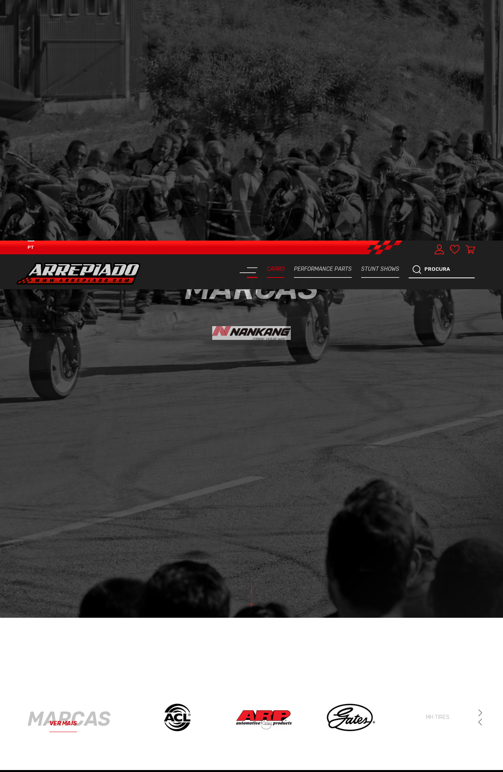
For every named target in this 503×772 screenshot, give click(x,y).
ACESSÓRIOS (201, 761)
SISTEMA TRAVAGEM (59, 761)
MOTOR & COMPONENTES (57, 713)
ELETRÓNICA (201, 709)
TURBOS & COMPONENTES (132, 739)
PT (31, 6)
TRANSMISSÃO (202, 735)
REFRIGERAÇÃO (58, 735)
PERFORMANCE (131, 709)
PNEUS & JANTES (133, 761)
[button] (480, 481)
